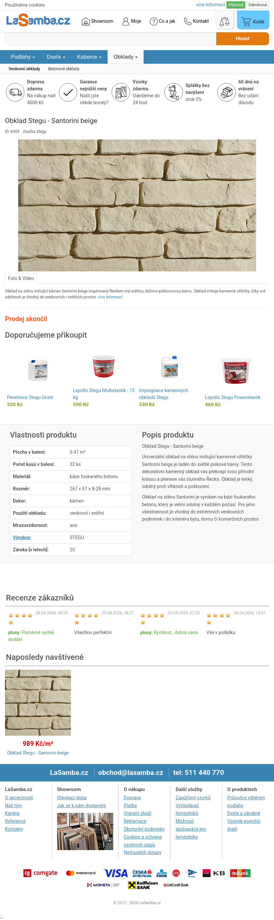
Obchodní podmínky (144, 829)
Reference (15, 821)
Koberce (89, 56)
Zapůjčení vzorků (193, 797)
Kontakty (14, 829)
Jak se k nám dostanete (81, 805)
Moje (131, 21)
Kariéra (12, 813)
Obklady (126, 56)
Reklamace (135, 821)
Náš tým (13, 805)
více (210, 4)
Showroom (97, 21)
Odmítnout (258, 5)
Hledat (242, 38)
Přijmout (235, 5)
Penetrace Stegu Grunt (30, 397)
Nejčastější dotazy (142, 852)
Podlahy (23, 56)
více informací (110, 297)
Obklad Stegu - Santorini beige (38, 752)
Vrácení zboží (137, 813)
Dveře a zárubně (243, 813)
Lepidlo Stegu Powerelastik (232, 397)
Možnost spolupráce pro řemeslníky (191, 829)
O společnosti (19, 797)
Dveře (56, 56)
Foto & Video (21, 278)
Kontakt (196, 21)
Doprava (132, 797)
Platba (130, 805)
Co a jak (162, 21)
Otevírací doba (72, 797)
